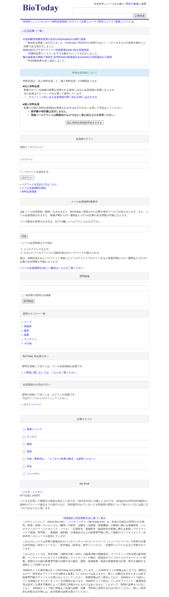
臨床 (26, 330)
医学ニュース (106, 21)
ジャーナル (31, 473)
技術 (27, 451)
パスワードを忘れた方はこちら (39, 184)
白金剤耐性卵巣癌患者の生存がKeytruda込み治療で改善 (54, 39)
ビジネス (30, 436)
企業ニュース (88, 21)
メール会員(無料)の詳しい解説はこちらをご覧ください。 (54, 267)
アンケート (30, 339)
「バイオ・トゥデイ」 (32, 491)
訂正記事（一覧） (34, 30)
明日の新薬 (132, 3)
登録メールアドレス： (32, 147)
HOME (26, 21)
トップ (28, 321)
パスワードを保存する (36, 171)
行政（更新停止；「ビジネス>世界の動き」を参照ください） (59, 459)
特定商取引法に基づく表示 (90, 518)
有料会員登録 (59, 21)
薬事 (26, 334)
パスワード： (27, 159)
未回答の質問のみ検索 (38, 295)
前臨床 (28, 326)
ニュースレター (41, 21)
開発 (27, 444)
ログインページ (32, 404)
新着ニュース (124, 21)
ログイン (74, 21)
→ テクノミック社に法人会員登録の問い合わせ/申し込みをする (60, 97)
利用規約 (68, 518)
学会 (27, 466)
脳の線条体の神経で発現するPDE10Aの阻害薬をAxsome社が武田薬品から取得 (67, 57)
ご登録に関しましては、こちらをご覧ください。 (51, 372)
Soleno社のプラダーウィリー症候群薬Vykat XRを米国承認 (56, 49)
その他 (28, 343)
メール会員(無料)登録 (34, 188)
